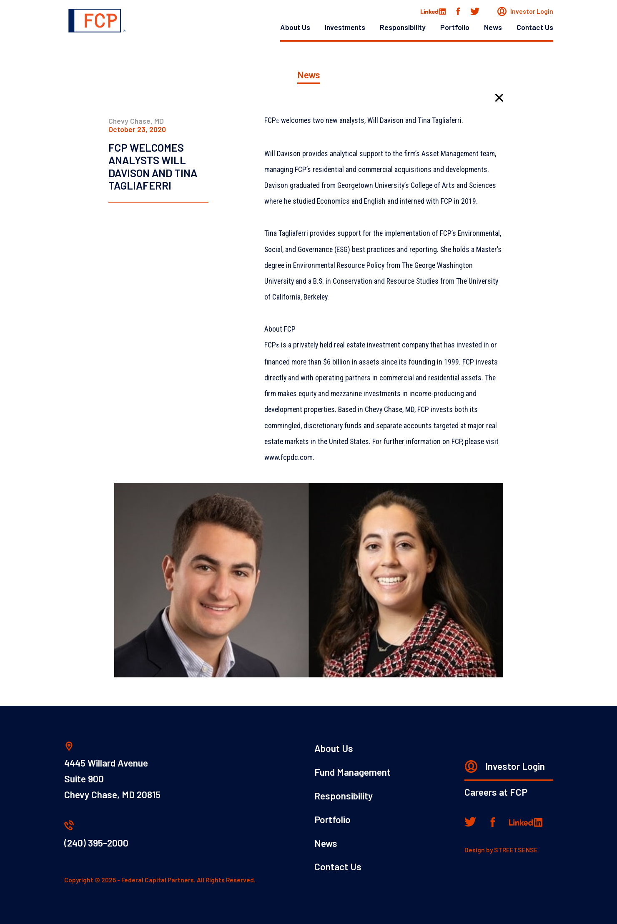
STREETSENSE (516, 850)
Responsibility (403, 27)
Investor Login (525, 11)
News (493, 27)
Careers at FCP (495, 792)
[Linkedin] (525, 822)
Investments (345, 27)
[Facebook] (458, 11)
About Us (295, 27)
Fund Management (352, 772)
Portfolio (454, 27)
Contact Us (535, 27)
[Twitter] (474, 11)
